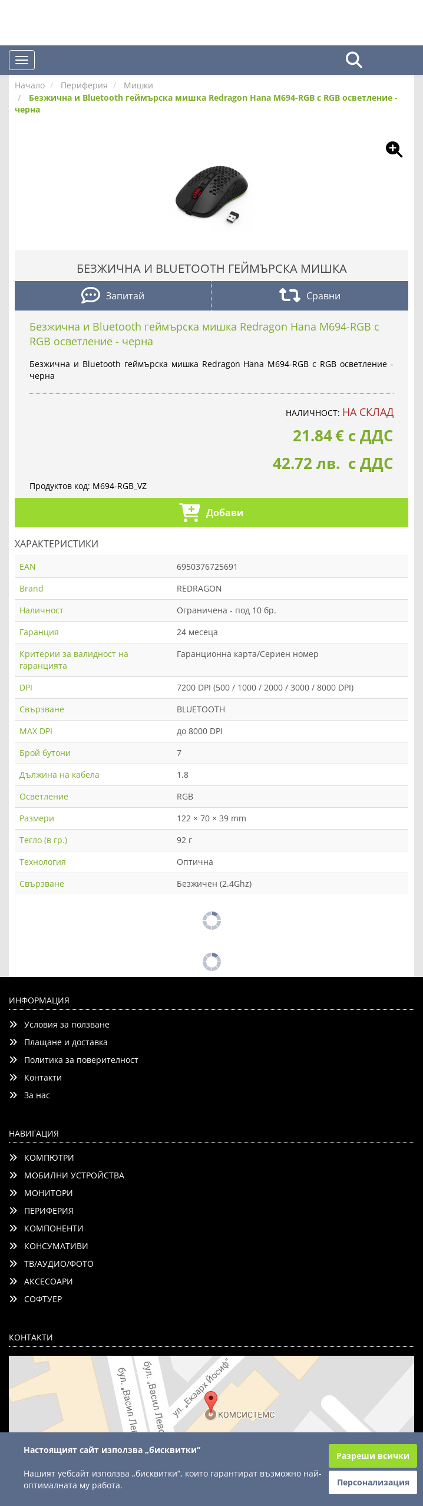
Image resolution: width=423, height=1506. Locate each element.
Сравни (310, 297)
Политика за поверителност (73, 1059)
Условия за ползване (59, 1024)
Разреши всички (372, 1455)
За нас (29, 1095)
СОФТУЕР (35, 1298)
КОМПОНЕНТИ (46, 1228)
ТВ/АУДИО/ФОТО (51, 1263)
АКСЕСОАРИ (41, 1281)
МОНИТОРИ (41, 1192)
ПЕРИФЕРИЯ (41, 1210)
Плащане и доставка (58, 1042)
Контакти (35, 1077)
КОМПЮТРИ (41, 1157)
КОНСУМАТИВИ (48, 1245)
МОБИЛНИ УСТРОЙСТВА (66, 1175)
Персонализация (373, 1482)
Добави (211, 514)
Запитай (112, 297)
